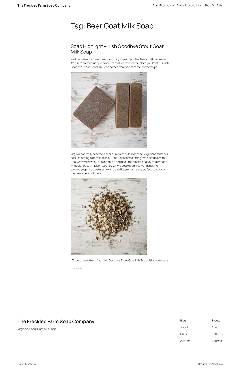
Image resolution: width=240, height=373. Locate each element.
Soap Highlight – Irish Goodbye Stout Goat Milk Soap (117, 48)
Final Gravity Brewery (83, 162)
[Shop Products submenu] (173, 5)
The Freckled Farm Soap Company (43, 5)
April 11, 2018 (76, 268)
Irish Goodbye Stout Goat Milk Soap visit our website (135, 260)
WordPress (217, 363)
